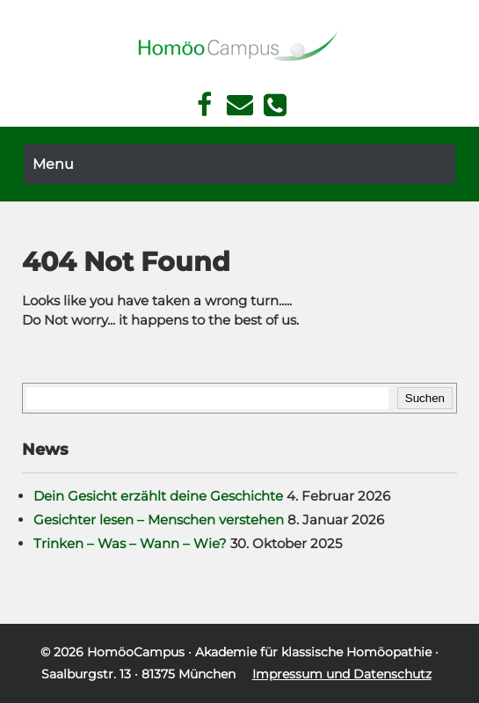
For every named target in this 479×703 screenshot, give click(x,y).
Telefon (275, 104)
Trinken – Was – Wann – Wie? (130, 543)
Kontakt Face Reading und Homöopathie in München (239, 105)
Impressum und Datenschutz (342, 674)
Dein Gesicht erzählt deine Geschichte (158, 495)
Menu (53, 164)
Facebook (204, 105)
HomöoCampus (136, 652)
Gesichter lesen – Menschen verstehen (158, 519)
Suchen (425, 398)
